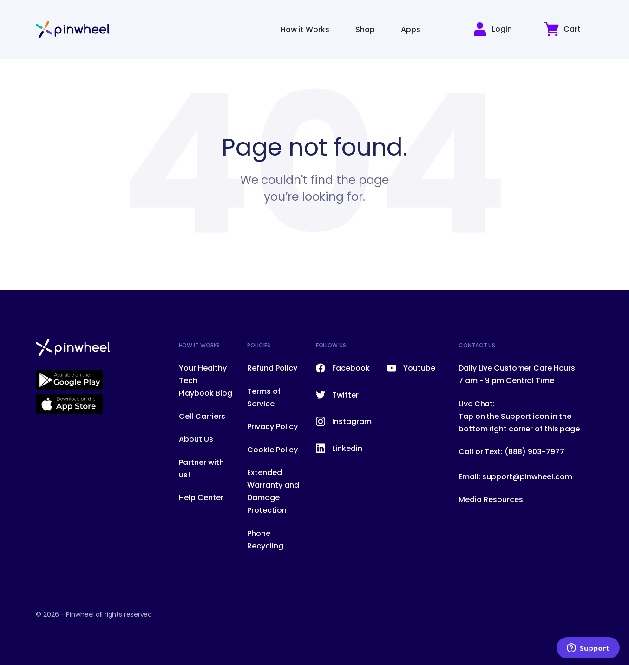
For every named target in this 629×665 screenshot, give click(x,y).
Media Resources (491, 499)
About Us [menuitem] (196, 439)
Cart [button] (562, 29)
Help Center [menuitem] (201, 497)
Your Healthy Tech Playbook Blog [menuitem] (205, 380)
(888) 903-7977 (534, 451)
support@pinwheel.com (527, 476)
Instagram (344, 421)
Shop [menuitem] (365, 29)
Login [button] (492, 29)
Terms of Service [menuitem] (264, 397)
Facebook (343, 368)
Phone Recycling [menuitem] (265, 539)
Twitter (337, 395)
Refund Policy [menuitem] (272, 368)
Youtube (411, 368)
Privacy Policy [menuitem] (272, 426)
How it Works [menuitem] (305, 29)
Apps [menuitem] (410, 29)
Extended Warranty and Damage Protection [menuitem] (273, 491)
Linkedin (339, 448)
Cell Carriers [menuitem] (202, 416)
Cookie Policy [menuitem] (272, 449)
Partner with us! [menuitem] (201, 468)
